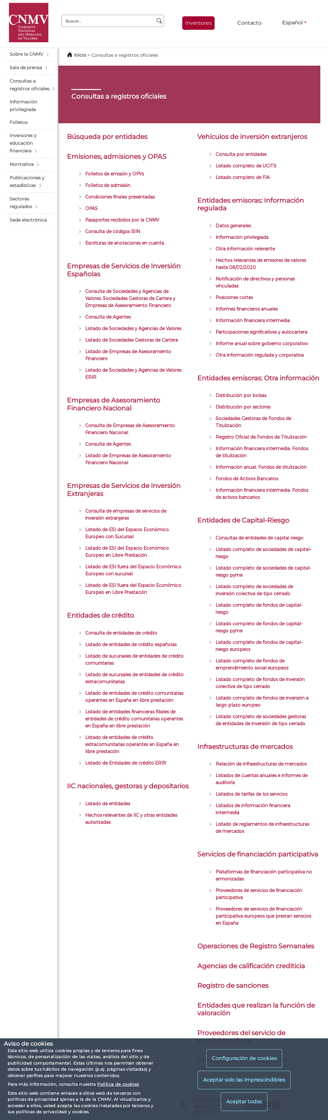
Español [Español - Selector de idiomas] (292, 23)
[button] (30, 54)
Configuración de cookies (244, 1058)
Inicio (80, 55)
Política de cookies (118, 1084)
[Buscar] (159, 21)
